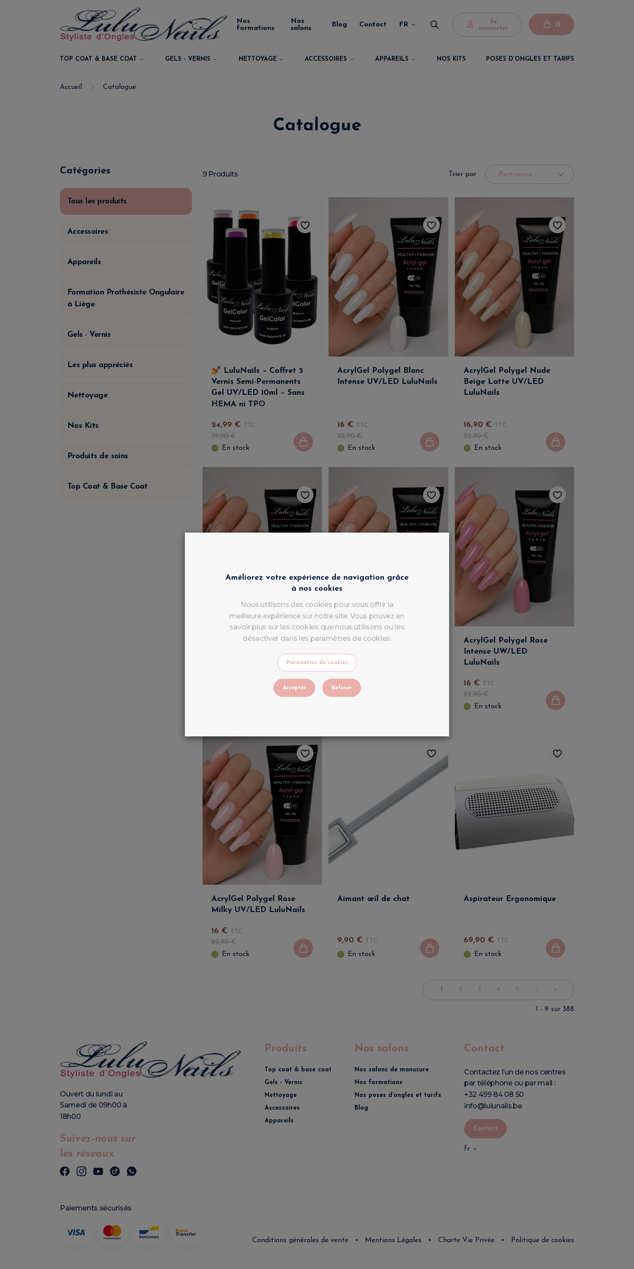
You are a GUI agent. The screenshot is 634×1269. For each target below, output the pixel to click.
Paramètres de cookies (317, 663)
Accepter (294, 688)
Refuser (342, 688)
